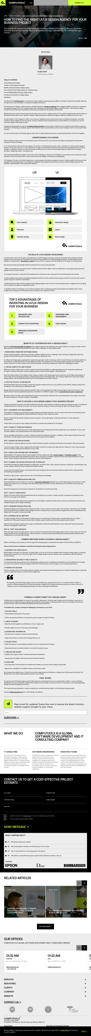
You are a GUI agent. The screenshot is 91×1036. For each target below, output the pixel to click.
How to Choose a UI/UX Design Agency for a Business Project (21, 90)
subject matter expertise (36, 126)
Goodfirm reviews (71, 455)
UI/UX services (18, 101)
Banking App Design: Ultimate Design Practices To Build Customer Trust (21, 910)
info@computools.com (16, 692)
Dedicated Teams (69, 752)
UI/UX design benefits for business (20, 346)
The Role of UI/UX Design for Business (14, 85)
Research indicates (50, 106)
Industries (10, 984)
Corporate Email (24, 801)
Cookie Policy (65, 1030)
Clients (8, 988)
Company (9, 992)
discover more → (45, 927)
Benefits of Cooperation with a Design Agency (16, 87)
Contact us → (79, 3)
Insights (8, 996)
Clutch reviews (58, 455)
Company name (66, 794)
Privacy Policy (27, 815)
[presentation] (79, 883)
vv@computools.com (54, 967)
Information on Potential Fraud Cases (57, 1026)
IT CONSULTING (10, 752)
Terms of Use (8, 1026)
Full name (24, 794)
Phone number (66, 801)
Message (45, 809)
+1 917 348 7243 (11, 969)
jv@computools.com (12, 967)
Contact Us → (12, 1002)
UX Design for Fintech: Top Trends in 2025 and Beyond (66, 912)
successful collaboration (42, 482)
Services (9, 980)
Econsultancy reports (27, 261)
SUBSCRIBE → (11, 717)
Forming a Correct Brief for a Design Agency (16, 95)
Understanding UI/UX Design (12, 83)
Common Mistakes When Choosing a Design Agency (18, 92)
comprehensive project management (71, 391)
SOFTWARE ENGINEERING (43, 752)
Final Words (7, 97)
